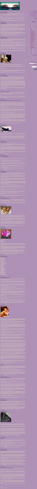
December (32, 28)
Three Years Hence (4, 256)
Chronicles (2, 189)
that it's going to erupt (3, 48)
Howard (19, 72)
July (31, 49)
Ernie (16, 146)
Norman (9, 454)
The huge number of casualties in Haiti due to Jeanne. (10, 113)
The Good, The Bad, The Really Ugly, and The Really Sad (11, 100)
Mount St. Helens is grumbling (13, 47)
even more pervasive (4, 88)
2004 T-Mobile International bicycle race (20, 251)
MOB (5, 381)
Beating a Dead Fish (4, 12)
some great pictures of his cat (5, 451)
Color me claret (3, 400)
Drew (5, 104)
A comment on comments (5, 91)
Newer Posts (2, 486)
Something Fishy (3, 23)
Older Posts (24, 486)
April (31, 51)
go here (14, 46)
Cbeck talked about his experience (7, 278)
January (31, 53)
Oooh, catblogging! (4, 450)
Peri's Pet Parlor (3, 54)
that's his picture (11, 200)
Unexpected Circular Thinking (6, 277)
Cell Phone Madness (32, 33)
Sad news (2, 438)
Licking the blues (3, 142)
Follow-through (3, 172)
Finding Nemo (12, 26)
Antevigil (2, 365)
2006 (30, 26)
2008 (30, 25)
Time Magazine (18, 119)
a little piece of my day (10, 168)
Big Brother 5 (23, 463)
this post (22, 191)
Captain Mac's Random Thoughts (4, 187)
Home (13, 486)
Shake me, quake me (4, 38)
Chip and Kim (20, 102)
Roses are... (3, 228)
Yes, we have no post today (5, 198)
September (32, 30)
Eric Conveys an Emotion (10, 146)
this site (4, 46)
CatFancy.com (2, 222)
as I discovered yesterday (9, 395)
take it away (6, 20)
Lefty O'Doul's (13, 474)
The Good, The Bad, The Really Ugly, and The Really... (33, 35)
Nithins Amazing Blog (3, 193)
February (32, 52)
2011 (30, 23)
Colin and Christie (18, 103)
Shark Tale (17, 24)
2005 (30, 27)
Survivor (10, 163)
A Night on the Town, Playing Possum (7, 467)
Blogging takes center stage (8, 119)
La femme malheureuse (5, 156)
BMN (20, 20)
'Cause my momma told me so (6, 377)
